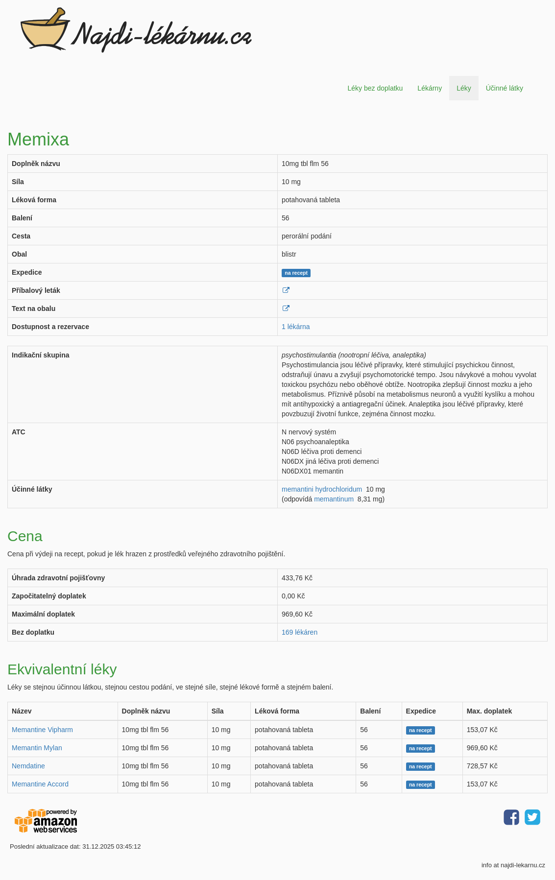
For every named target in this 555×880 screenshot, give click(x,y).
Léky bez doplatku (375, 88)
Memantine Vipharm (42, 730)
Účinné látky (504, 88)
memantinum (334, 499)
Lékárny (429, 88)
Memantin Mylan (37, 748)
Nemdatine (28, 766)
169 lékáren (299, 632)
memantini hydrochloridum (322, 489)
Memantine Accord (40, 784)
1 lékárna (296, 327)
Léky (464, 88)
